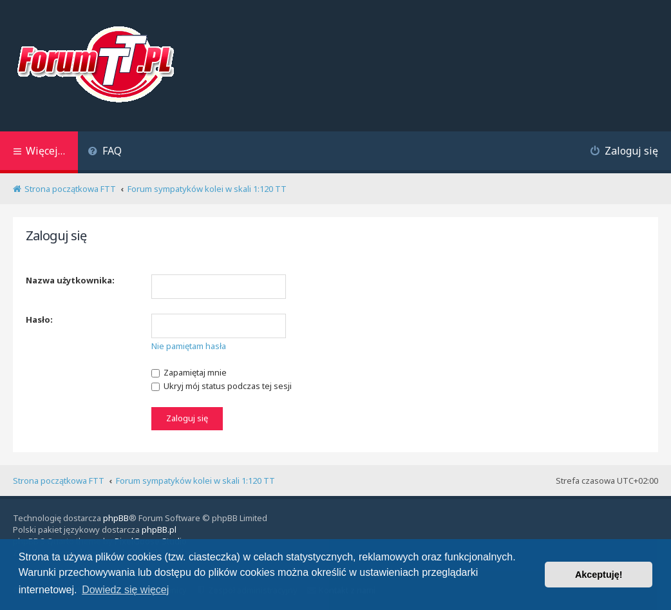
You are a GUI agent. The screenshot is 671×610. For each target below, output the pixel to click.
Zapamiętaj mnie (189, 372)
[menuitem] (104, 152)
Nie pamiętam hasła (188, 346)
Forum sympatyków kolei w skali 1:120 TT (195, 480)
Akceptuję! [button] (599, 574)
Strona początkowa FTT (58, 480)
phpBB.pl (159, 529)
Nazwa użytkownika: (70, 280)
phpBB (116, 518)
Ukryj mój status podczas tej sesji (221, 386)
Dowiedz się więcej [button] (125, 589)
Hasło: (39, 319)
